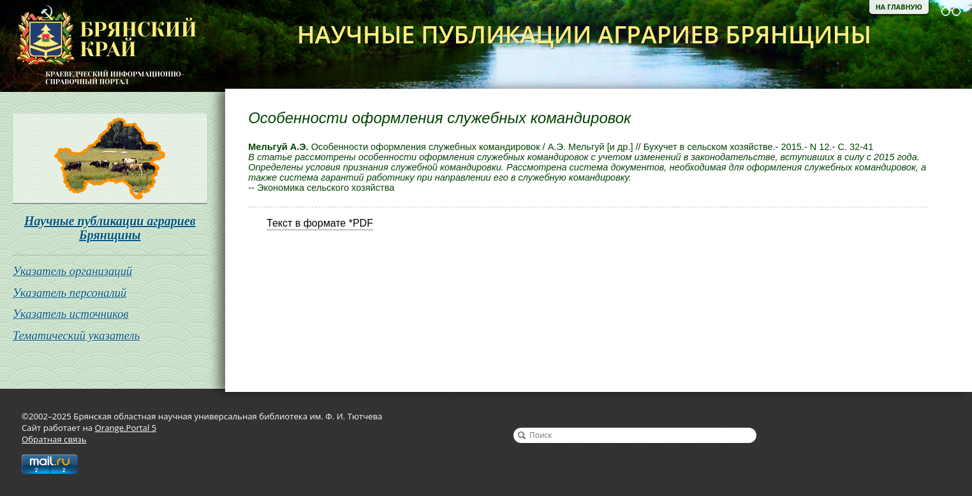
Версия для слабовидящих (951, 11)
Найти (521, 435)
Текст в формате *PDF (320, 223)
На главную (899, 7)
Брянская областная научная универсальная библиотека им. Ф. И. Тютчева (98, 46)
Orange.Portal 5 (126, 427)
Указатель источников (71, 313)
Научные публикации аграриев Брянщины (110, 228)
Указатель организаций (72, 271)
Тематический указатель (76, 335)
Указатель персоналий (69, 292)
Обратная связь (54, 439)
